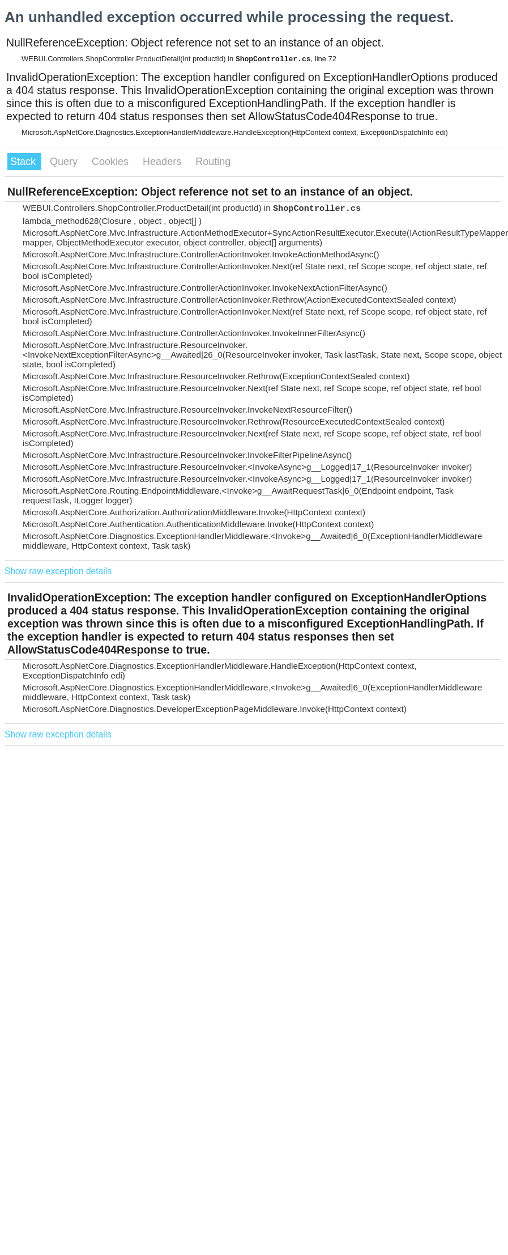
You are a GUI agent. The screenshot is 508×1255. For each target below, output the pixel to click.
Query (65, 161)
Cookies (111, 161)
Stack (24, 161)
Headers (163, 161)
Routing (212, 161)
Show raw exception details (58, 571)
